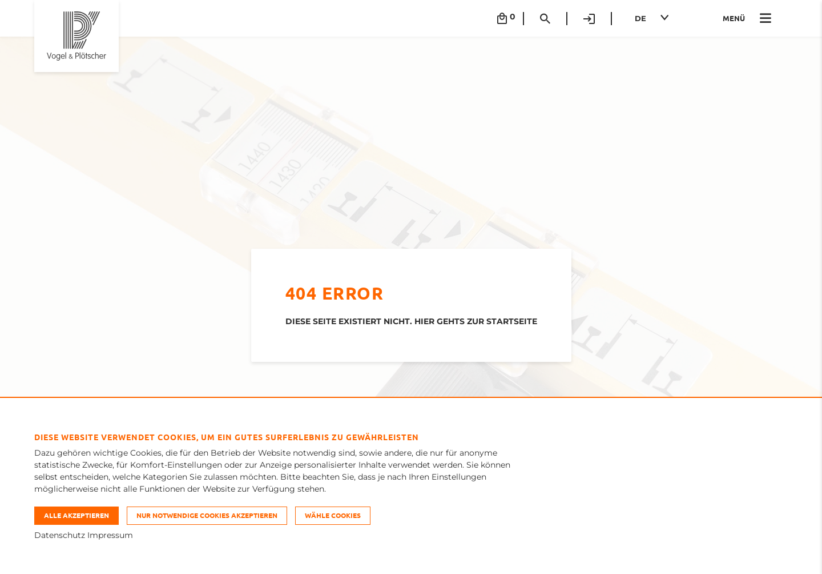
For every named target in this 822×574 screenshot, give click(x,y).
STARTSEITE (511, 321)
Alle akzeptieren (76, 515)
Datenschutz (59, 535)
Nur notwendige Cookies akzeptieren (206, 515)
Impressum (110, 535)
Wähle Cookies (333, 515)
